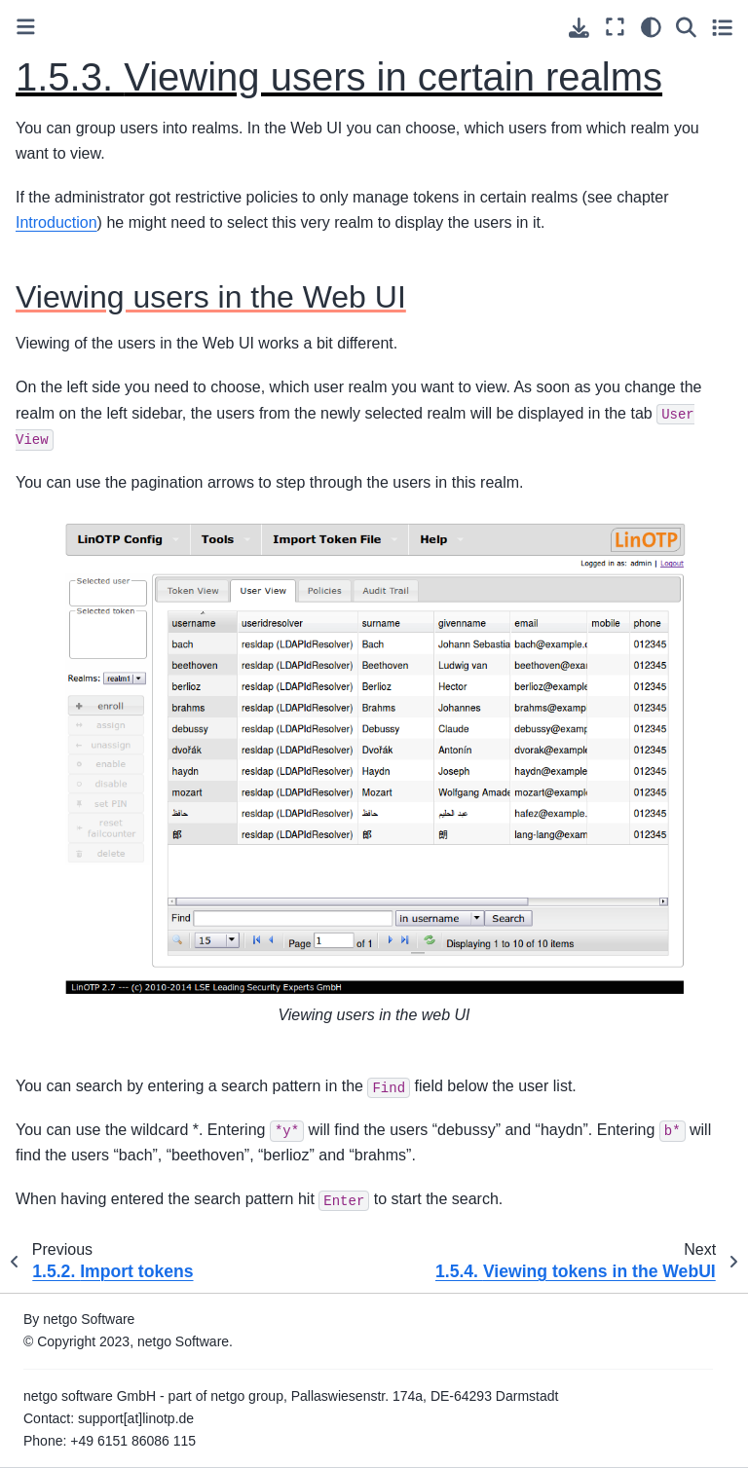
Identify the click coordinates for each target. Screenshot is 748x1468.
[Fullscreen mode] (615, 27)
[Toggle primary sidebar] (26, 27)
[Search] (686, 27)
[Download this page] (579, 28)
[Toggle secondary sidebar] (722, 27)
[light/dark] (651, 27)
